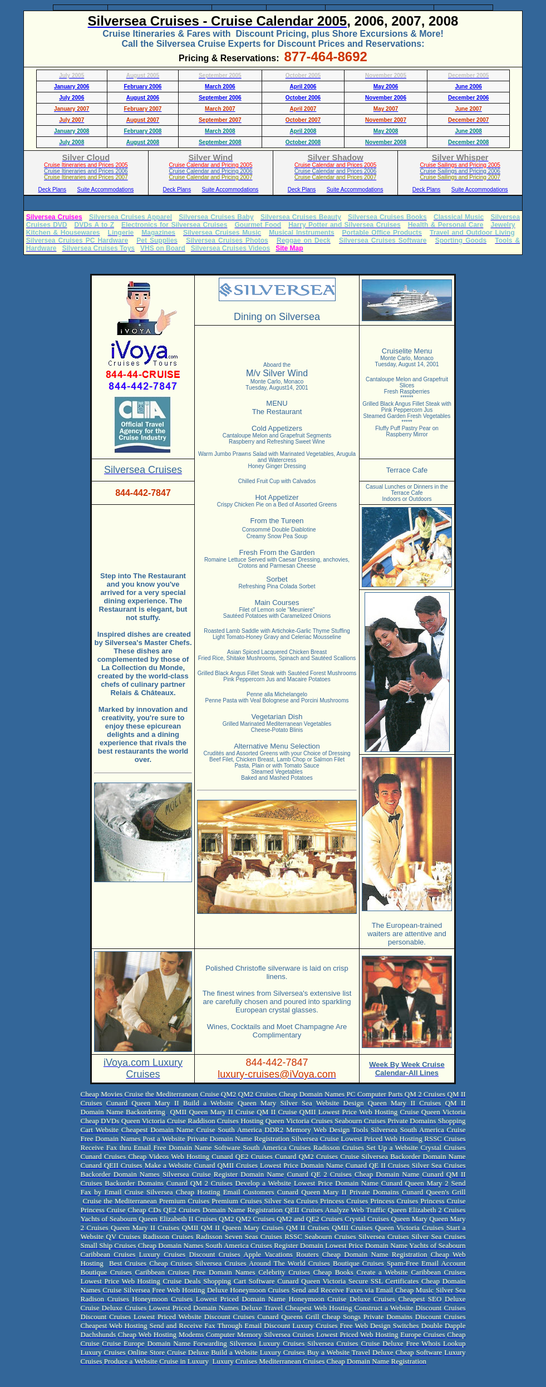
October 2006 (303, 98)
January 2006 (71, 86)
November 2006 (385, 98)
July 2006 (71, 98)
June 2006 (468, 86)
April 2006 (303, 86)
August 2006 (142, 98)
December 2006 (468, 98)
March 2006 (220, 86)
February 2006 (143, 86)
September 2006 (220, 98)
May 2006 (385, 86)
